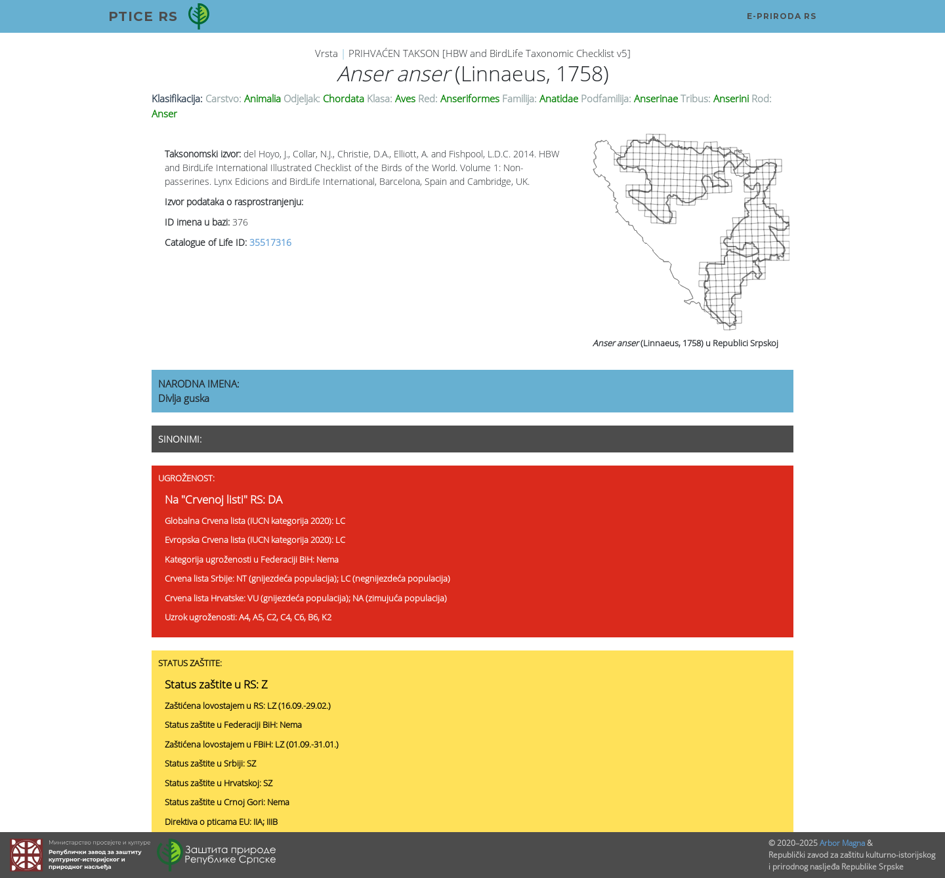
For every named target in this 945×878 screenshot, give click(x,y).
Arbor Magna (842, 842)
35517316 (270, 242)
